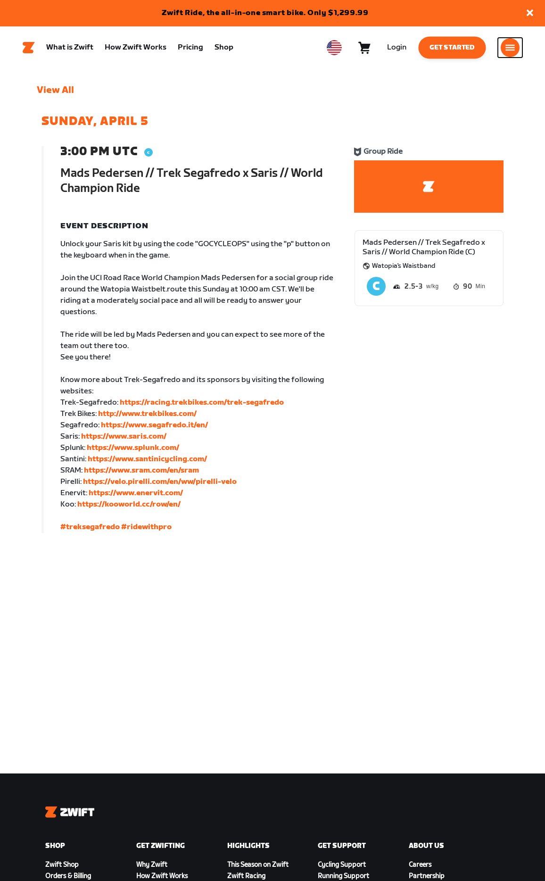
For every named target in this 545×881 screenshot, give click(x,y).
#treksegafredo (90, 527)
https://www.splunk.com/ (133, 447)
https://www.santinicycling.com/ (147, 459)
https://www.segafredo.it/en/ (154, 425)
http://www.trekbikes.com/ (147, 413)
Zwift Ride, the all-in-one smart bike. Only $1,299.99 (265, 12)
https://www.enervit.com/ (136, 493)
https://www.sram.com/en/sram (141, 470)
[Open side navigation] (510, 48)
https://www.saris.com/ (123, 436)
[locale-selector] (334, 47)
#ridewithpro (146, 527)
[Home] (28, 47)
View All (55, 90)
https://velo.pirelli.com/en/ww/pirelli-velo (160, 481)
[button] (530, 13)
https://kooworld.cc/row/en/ (129, 504)
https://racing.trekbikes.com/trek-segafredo (202, 402)
